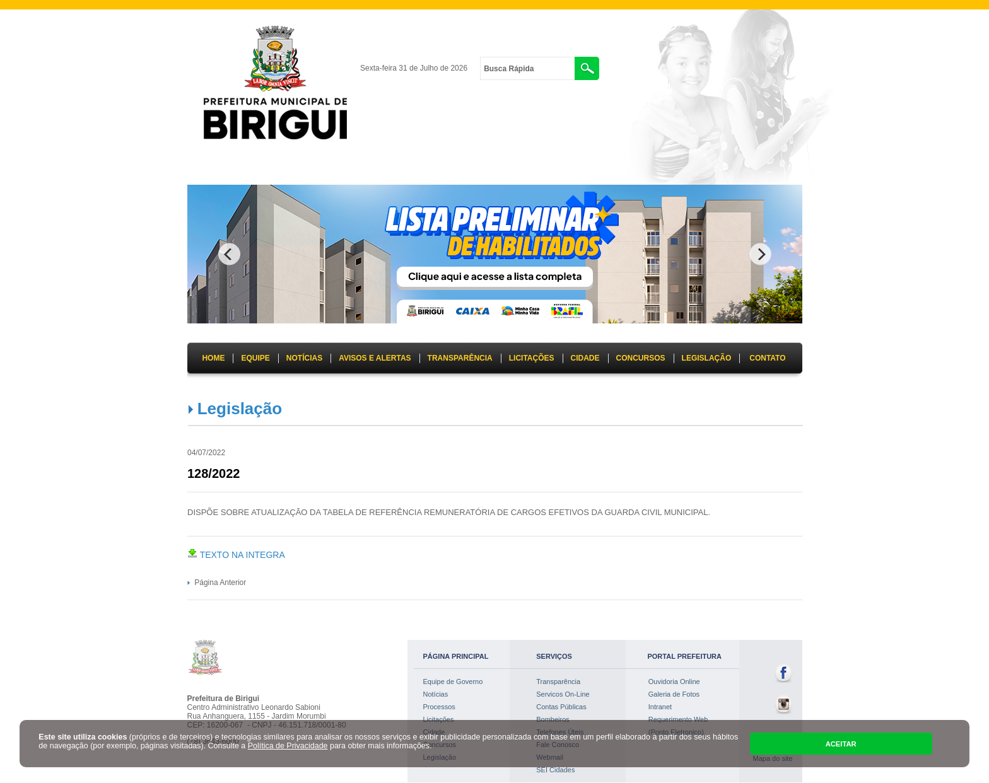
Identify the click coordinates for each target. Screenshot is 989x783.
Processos (439, 706)
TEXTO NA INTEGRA (236, 555)
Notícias (435, 694)
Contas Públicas (561, 706)
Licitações (438, 719)
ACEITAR (841, 744)
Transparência (558, 681)
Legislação (239, 408)
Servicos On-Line (562, 694)
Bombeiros (553, 719)
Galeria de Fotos (673, 694)
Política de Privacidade (288, 745)
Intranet (660, 706)
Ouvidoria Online (674, 681)
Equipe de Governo (453, 681)
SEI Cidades (555, 770)
